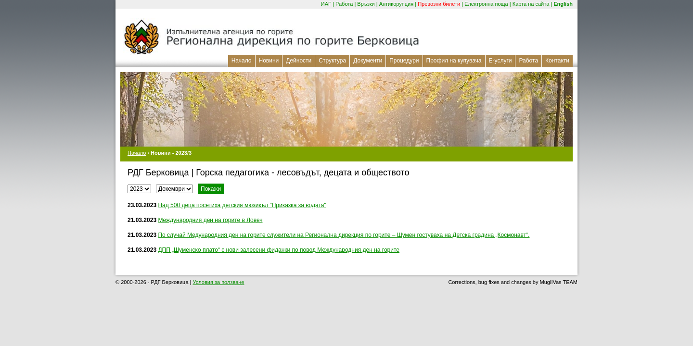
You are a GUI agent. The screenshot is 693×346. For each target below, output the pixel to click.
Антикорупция (396, 4)
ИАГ (326, 4)
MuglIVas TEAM (559, 282)
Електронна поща (486, 4)
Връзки (365, 4)
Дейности (298, 60)
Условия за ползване (218, 282)
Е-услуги (500, 60)
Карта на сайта (531, 4)
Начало (241, 60)
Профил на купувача (454, 60)
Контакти (557, 60)
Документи (367, 60)
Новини (269, 60)
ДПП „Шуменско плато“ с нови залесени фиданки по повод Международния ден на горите (278, 250)
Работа (344, 4)
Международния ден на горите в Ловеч (210, 220)
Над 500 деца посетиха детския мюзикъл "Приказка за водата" (242, 205)
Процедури (404, 60)
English (563, 4)
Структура (332, 60)
